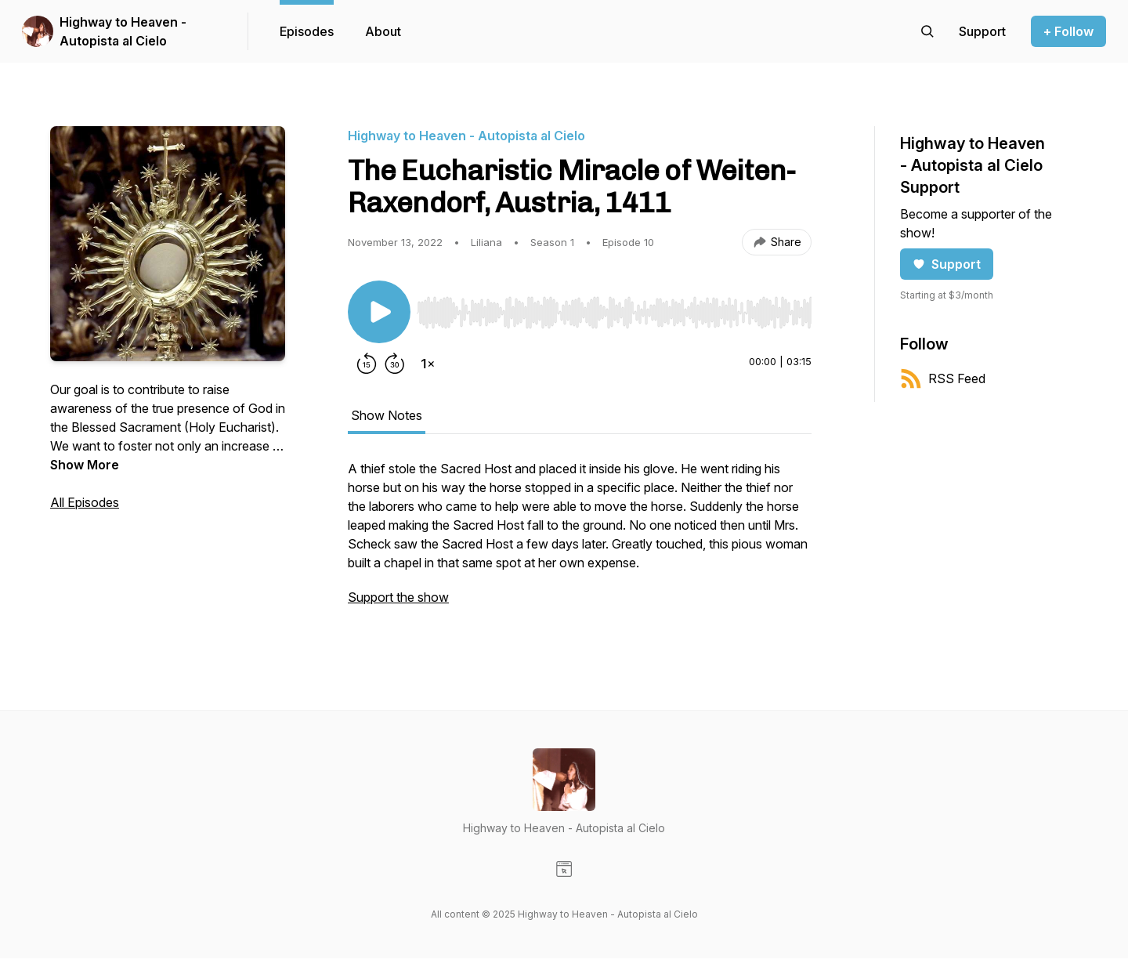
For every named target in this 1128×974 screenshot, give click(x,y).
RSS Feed (942, 378)
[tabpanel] (580, 540)
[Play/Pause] (379, 312)
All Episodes (84, 502)
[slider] (614, 312)
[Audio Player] (614, 308)
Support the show (398, 597)
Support (947, 264)
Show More (84, 465)
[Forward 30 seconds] (395, 364)
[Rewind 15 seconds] (367, 364)
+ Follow (1068, 31)
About (383, 31)
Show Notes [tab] (386, 415)
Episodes (307, 31)
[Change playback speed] (427, 364)
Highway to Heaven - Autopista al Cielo (123, 31)
